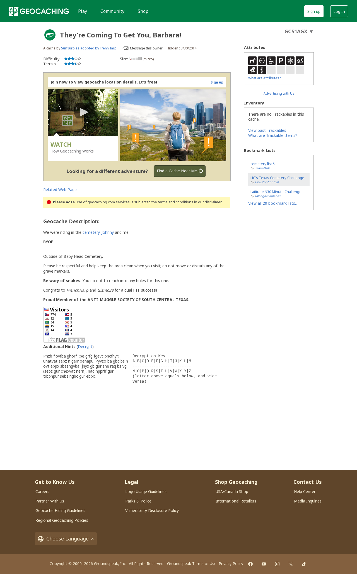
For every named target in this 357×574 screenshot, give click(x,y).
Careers (42, 491)
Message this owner (146, 48)
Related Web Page (60, 189)
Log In (339, 11)
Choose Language (65, 538)
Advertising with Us (279, 93)
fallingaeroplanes (267, 196)
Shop (143, 11)
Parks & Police (138, 501)
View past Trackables (267, 130)
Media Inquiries (308, 501)
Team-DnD (262, 168)
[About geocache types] (50, 35)
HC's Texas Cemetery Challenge (277, 177)
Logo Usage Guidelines (146, 491)
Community (112, 11)
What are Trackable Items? (272, 135)
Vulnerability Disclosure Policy (152, 510)
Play (82, 11)
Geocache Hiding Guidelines (60, 510)
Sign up (313, 11)
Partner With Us (49, 501)
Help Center (304, 491)
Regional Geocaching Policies (61, 520)
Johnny (108, 232)
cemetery (91, 232)
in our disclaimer (207, 202)
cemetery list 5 (262, 163)
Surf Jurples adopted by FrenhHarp (89, 48)
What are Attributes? (264, 78)
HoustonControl (267, 182)
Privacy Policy (231, 563)
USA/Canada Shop (232, 491)
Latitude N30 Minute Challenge (275, 191)
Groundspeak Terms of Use (191, 563)
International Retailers (236, 501)
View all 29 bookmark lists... (273, 203)
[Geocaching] (39, 11)
